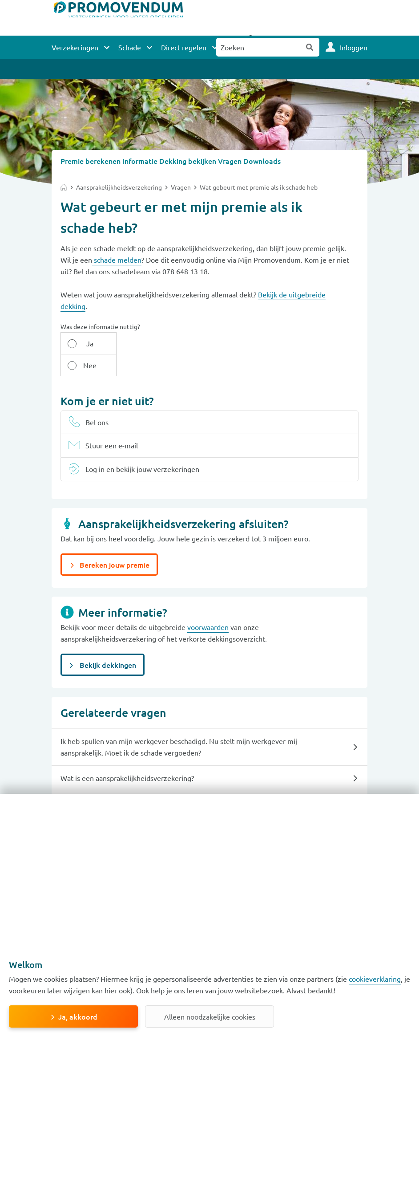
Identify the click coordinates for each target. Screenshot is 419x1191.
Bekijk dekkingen (107, 642)
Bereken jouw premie (113, 542)
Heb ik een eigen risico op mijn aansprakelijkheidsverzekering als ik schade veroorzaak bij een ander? (178, 786)
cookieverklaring (375, 978)
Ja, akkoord (77, 1016)
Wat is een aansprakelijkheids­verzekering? (127, 755)
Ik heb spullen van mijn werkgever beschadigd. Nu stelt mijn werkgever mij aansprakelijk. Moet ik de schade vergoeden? (178, 724)
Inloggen (353, 47)
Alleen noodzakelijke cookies (209, 1016)
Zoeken (310, 47)
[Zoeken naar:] (258, 47)
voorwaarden (208, 604)
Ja (83, 342)
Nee (129, 342)
